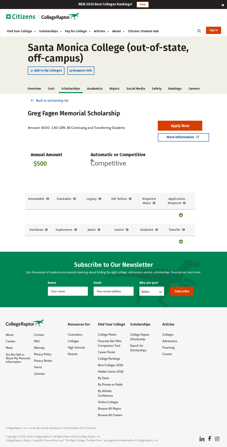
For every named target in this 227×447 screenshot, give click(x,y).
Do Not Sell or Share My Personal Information (18, 358)
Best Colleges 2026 (110, 365)
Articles (101, 31)
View (143, 4)
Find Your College (21, 31)
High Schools (76, 347)
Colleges (73, 341)
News (9, 348)
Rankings (175, 89)
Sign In (213, 30)
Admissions (169, 341)
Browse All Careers (110, 415)
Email (97, 283)
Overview (34, 89)
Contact (39, 335)
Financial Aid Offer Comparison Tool (110, 343)
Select (145, 291)
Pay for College (77, 31)
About (118, 31)
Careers (194, 89)
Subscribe (182, 291)
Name (52, 283)
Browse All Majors (109, 408)
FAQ (36, 341)
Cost (51, 89)
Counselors (75, 334)
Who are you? (148, 283)
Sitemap (39, 348)
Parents (73, 354)
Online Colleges (108, 402)
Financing (168, 347)
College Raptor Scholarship (139, 337)
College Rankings (109, 358)
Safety (156, 89)
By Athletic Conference (105, 393)
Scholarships (50, 31)
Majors (115, 89)
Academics (95, 89)
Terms (38, 367)
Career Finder (106, 352)
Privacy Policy (42, 354)
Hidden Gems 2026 (111, 371)
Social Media (135, 89)
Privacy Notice (43, 361)
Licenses (39, 374)
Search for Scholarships (138, 348)
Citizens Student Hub (143, 31)
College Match (107, 334)
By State (103, 378)
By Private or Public (110, 384)
